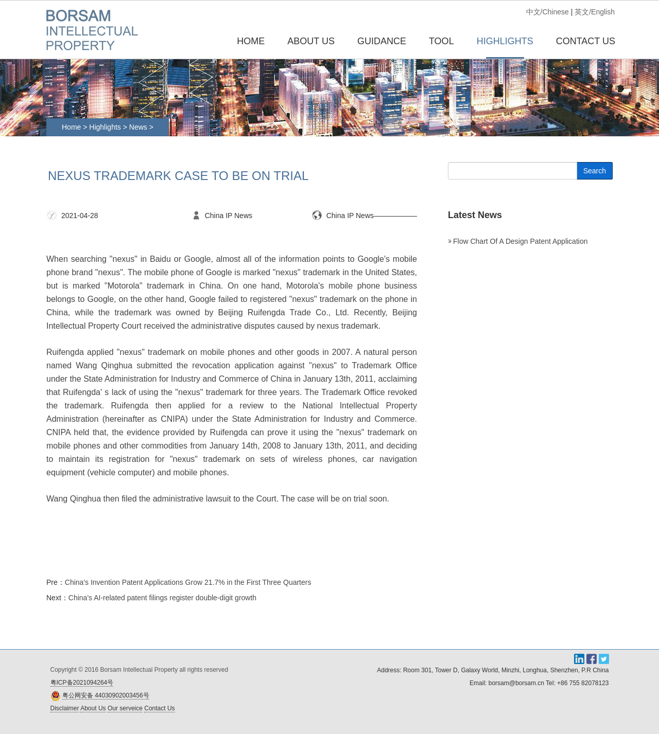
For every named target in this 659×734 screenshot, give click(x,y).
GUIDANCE (381, 41)
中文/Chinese (547, 12)
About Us (93, 708)
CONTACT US (585, 41)
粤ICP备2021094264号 (82, 682)
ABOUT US (311, 41)
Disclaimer (64, 708)
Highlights (104, 127)
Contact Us (159, 708)
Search (594, 171)
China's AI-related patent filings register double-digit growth (162, 598)
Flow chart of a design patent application (520, 241)
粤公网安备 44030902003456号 (105, 695)
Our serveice (125, 708)
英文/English (595, 12)
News (139, 127)
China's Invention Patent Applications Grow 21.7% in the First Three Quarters (188, 582)
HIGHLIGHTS (505, 41)
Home (251, 41)
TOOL (441, 41)
